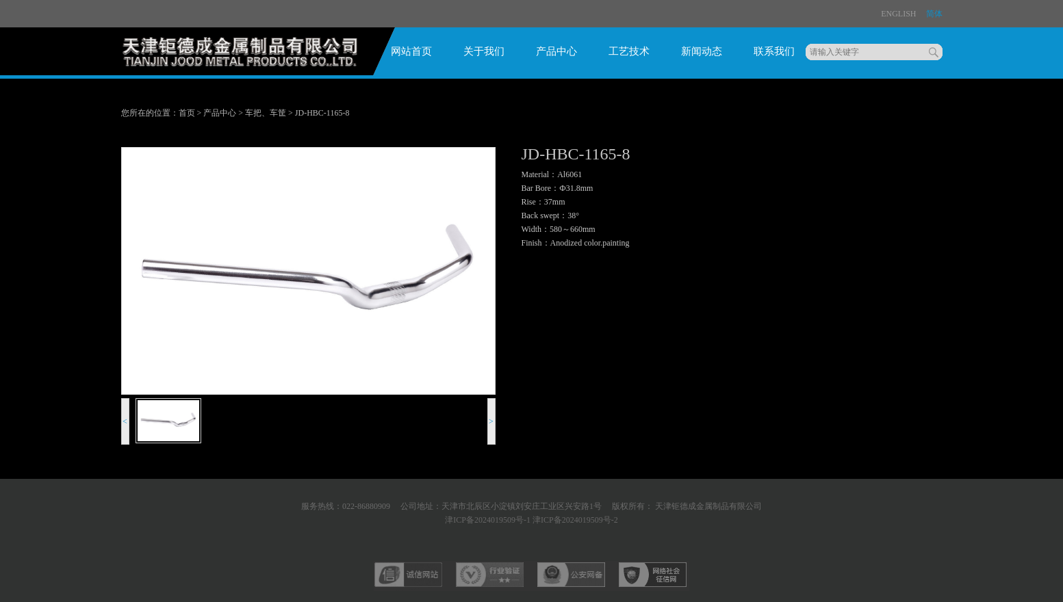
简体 (934, 13)
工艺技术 (629, 51)
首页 (187, 113)
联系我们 (774, 51)
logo (244, 56)
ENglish (898, 13)
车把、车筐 (265, 113)
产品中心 (556, 51)
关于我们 (483, 51)
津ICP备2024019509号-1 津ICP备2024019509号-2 (531, 520)
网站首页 (411, 51)
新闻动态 (701, 51)
